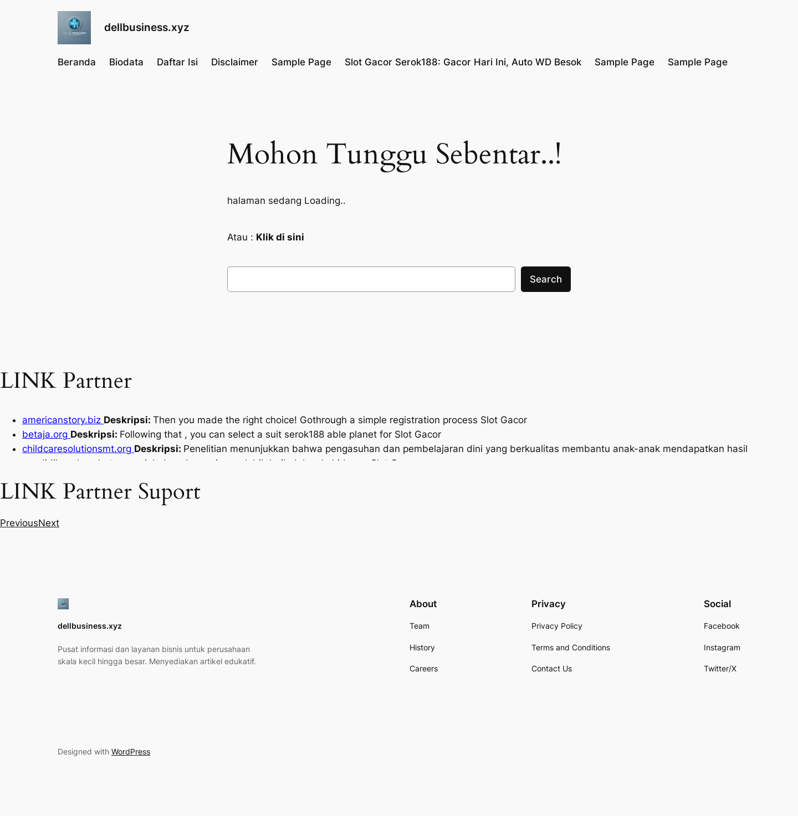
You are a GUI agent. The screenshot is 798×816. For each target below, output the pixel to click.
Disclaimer (234, 62)
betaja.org (46, 434)
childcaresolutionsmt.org (78, 448)
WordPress (130, 751)
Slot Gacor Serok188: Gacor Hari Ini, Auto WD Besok (463, 62)
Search (546, 279)
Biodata (126, 62)
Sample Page (301, 62)
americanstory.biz (63, 419)
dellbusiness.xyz (147, 27)
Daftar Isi (177, 62)
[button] (19, 522)
